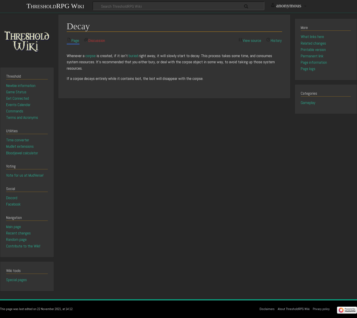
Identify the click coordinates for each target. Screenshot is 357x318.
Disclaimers (267, 309)
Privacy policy (321, 309)
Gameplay (308, 102)
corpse (90, 55)
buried (133, 55)
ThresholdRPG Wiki (55, 5)
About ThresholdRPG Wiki (294, 309)
